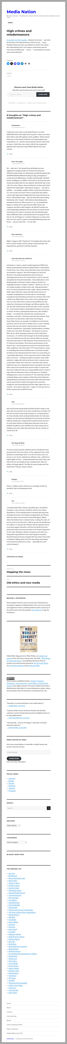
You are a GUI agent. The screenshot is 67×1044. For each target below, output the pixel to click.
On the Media (13, 963)
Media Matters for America (17, 946)
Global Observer (13, 915)
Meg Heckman (13, 949)
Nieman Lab (12, 959)
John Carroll (12, 929)
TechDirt (11, 980)
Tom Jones (12, 988)
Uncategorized (21, 103)
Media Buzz (12, 944)
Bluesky (11, 781)
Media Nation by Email (14, 1033)
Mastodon (12, 786)
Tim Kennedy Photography (17, 983)
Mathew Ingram (14, 939)
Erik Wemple (12, 907)
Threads (11, 783)
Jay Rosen (11, 924)
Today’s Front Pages (15, 985)
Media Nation (21, 11)
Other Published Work (14, 1025)
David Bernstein (14, 903)
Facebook (11, 778)
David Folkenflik (14, 905)
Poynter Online (13, 968)
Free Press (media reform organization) (22, 912)
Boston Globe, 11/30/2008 (17, 727)
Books (9, 1020)
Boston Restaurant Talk (16, 878)
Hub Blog (11, 917)
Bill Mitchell (12, 876)
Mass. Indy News (12, 1029)
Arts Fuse (11, 873)
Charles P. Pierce (14, 883)
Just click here (37, 610)
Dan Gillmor (12, 900)
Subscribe (42, 94)
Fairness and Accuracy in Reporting (20, 910)
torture (44, 103)
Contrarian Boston (14, 895)
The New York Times (41, 663)
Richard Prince (13, 973)
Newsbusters (12, 956)
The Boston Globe (33, 666)
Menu (10, 22)
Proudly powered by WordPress (24, 1039)
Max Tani (11, 942)
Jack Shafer (12, 920)
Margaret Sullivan (14, 934)
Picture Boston (13, 966)
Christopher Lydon (14, 890)
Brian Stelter (12, 881)
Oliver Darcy (12, 961)
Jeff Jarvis (11, 927)
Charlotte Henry (14, 885)
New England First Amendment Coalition (22, 954)
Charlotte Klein (13, 888)
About (9, 1008)
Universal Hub (13, 990)
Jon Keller (11, 932)
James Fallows (13, 922)
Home (9, 1003)
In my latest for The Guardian (17, 40)
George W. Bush (31, 103)
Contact (9, 1012)
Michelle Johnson (14, 951)
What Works (12, 993)
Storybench (12, 976)
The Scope (12, 978)
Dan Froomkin (13, 898)
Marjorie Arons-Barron (16, 937)
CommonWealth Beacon (16, 893)
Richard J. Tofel (13, 971)
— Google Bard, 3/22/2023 (16, 706)
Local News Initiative (16, 666)
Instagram (12, 791)
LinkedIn (11, 788)
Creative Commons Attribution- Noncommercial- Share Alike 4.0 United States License (27, 683)
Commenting (11, 1016)
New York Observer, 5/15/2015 (19, 718)
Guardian (39, 103)
